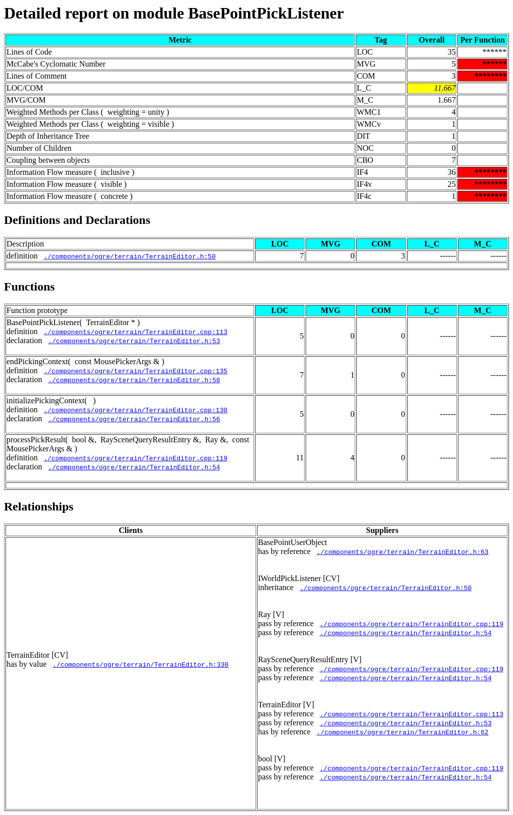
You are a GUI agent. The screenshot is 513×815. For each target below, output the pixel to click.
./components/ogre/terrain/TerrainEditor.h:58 (134, 379)
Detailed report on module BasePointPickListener (174, 13)
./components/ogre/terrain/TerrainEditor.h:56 (134, 418)
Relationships (39, 506)
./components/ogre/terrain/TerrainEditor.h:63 (402, 551)
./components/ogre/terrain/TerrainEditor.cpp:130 (135, 409)
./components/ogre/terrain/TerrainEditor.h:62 (402, 731)
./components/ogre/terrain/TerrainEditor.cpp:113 (135, 331)
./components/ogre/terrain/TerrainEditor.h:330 (140, 664)
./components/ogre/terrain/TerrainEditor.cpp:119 (135, 457)
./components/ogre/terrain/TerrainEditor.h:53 (134, 340)
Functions (29, 286)
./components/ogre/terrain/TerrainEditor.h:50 (129, 255)
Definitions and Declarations (77, 219)
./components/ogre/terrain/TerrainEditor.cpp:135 (135, 370)
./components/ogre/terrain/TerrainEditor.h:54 (134, 466)
